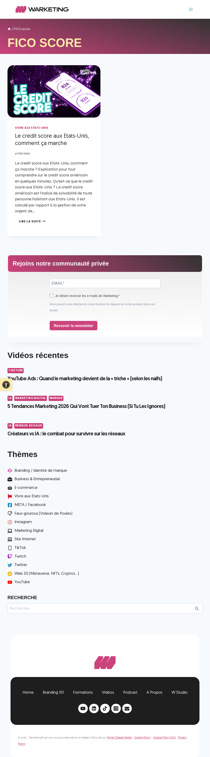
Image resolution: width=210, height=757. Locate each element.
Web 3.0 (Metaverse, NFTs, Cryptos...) (47, 574)
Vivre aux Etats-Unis (31, 128)
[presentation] (53, 91)
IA (9, 398)
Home (28, 693)
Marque (56, 398)
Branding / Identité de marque (41, 471)
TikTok (20, 548)
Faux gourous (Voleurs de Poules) (43, 514)
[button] (6, 385)
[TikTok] (105, 708)
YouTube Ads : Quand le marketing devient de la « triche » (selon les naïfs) (84, 379)
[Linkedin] (94, 708)
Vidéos (108, 693)
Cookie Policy (142, 737)
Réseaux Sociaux (28, 425)
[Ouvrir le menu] (190, 9)
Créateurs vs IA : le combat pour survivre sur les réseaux (66, 434)
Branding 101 (53, 693)
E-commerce (26, 488)
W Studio (180, 693)
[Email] (127, 708)
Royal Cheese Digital (119, 737)
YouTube (15, 370)
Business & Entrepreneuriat (37, 479)
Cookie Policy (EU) (164, 737)
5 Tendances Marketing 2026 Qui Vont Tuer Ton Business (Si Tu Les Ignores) (86, 406)
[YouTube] (83, 708)
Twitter (21, 565)
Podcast (130, 693)
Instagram (23, 522)
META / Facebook (30, 505)
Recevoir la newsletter (73, 326)
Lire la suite (32, 221)
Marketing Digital (30, 398)
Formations (83, 693)
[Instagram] (116, 708)
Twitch (20, 557)
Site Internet (25, 539)
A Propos (154, 693)
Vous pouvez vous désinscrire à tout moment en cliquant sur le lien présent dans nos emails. (102, 307)
